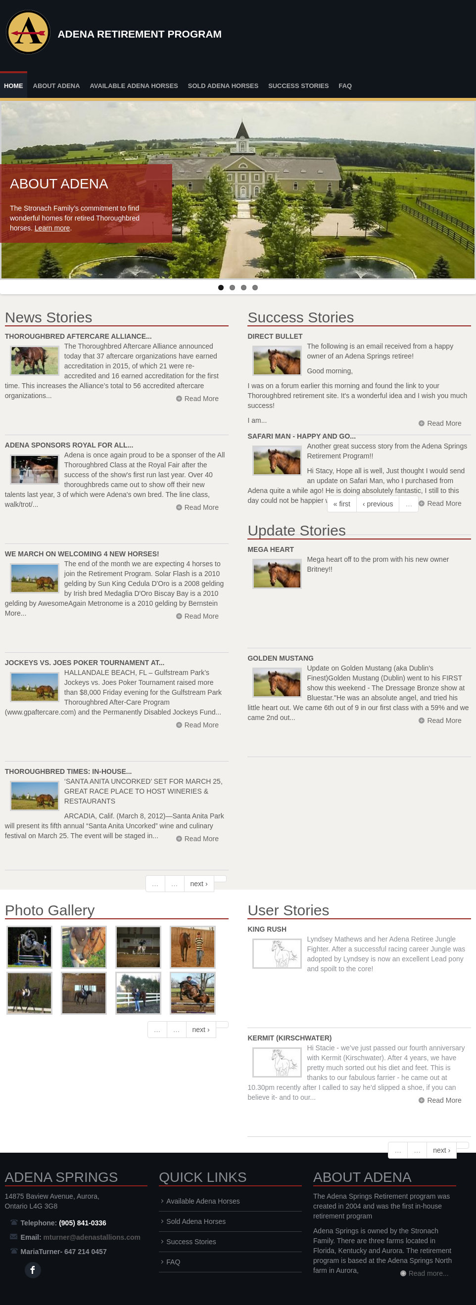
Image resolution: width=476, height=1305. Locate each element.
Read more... (429, 1273)
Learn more (52, 228)
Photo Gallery (50, 910)
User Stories (288, 910)
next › (199, 884)
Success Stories (298, 86)
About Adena (56, 86)
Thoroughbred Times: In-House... (68, 771)
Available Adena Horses (134, 86)
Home (13, 86)
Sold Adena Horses (223, 86)
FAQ (345, 86)
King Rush (266, 929)
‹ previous (378, 504)
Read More (202, 725)
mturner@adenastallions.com (92, 1237)
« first (341, 504)
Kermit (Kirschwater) (289, 1038)
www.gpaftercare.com (40, 712)
